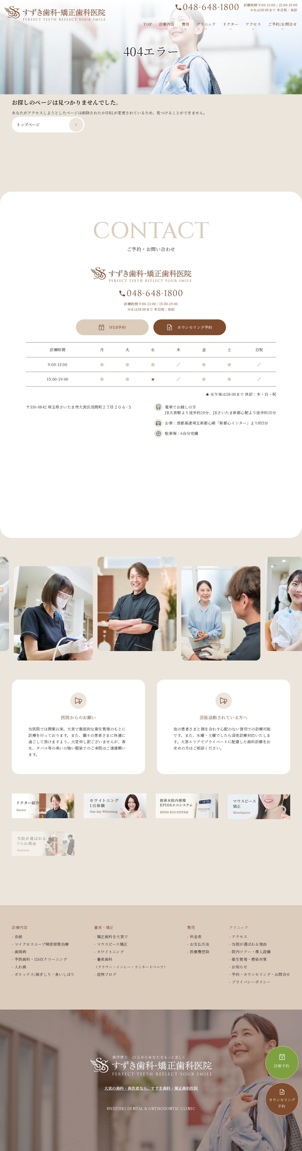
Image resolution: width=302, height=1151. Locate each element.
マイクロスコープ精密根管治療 (42, 944)
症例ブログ (107, 974)
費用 (185, 24)
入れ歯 (20, 966)
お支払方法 (200, 944)
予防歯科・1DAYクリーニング (41, 959)
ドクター (230, 24)
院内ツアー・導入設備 (251, 951)
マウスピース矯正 (112, 944)
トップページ (28, 124)
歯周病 (20, 951)
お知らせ (239, 966)
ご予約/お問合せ (282, 24)
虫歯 (18, 936)
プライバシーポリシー (251, 982)
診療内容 (167, 24)
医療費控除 (200, 951)
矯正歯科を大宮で (112, 936)
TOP (147, 24)
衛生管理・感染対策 (249, 959)
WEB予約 (117, 334)
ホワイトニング (110, 951)
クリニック (206, 24)
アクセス (253, 24)
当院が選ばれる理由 (249, 944)
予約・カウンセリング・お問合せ (261, 974)
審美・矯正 (104, 927)
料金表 (196, 936)
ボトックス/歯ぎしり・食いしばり (45, 974)
